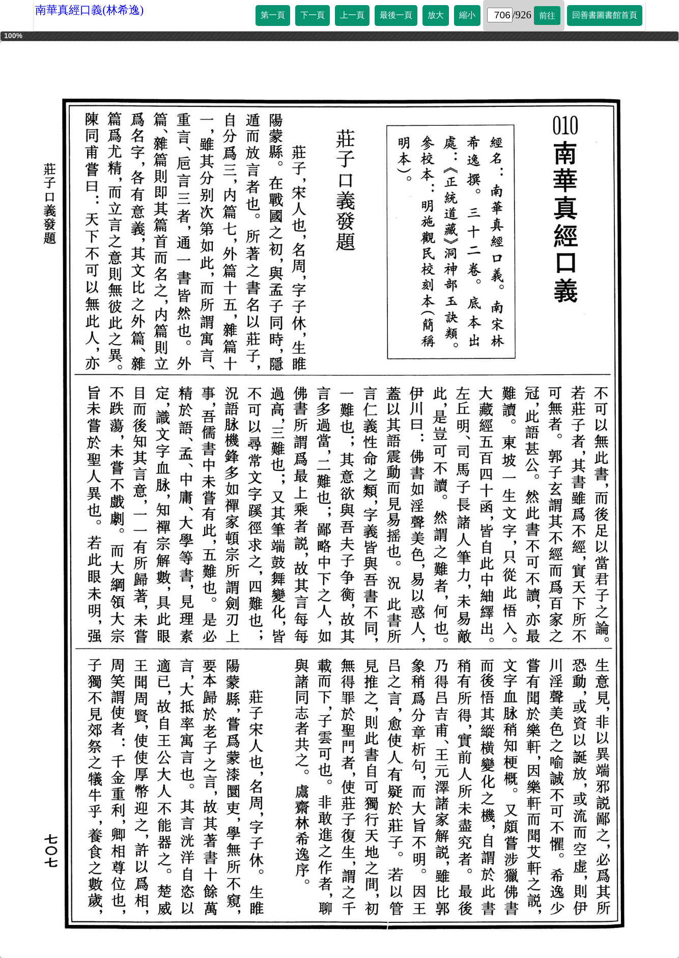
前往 (547, 15)
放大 (436, 15)
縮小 (467, 15)
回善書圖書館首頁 (604, 15)
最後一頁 (396, 15)
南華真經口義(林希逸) (89, 10)
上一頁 (352, 15)
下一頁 (312, 15)
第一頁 (273, 15)
